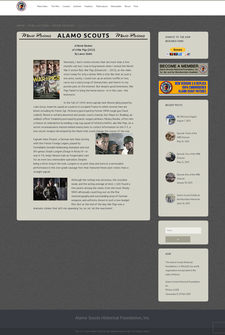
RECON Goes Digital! (187, 116)
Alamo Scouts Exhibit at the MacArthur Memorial (188, 197)
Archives (77, 6)
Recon (128, 6)
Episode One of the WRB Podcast (188, 176)
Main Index (42, 6)
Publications (102, 6)
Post (136, 6)
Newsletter (116, 6)
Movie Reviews (63, 25)
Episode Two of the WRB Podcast (188, 156)
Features (89, 6)
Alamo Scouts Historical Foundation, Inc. (112, 317)
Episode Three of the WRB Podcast (187, 135)
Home (21, 25)
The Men (55, 6)
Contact (66, 6)
